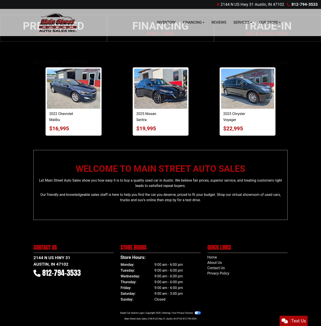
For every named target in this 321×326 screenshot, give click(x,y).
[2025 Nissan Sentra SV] (160, 89)
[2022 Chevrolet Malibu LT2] (73, 89)
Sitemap (166, 313)
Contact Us (216, 268)
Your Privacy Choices (186, 313)
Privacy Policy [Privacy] (218, 273)
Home (212, 257)
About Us (214, 262)
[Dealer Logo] (58, 22)
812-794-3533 (305, 4)
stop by (170, 200)
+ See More (280, 62)
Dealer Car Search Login (132, 313)
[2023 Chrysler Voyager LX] (247, 89)
